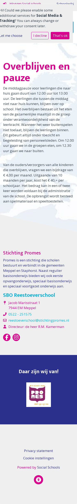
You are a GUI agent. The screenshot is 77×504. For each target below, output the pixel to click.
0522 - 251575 (20, 314)
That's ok (60, 35)
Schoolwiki (65, 3)
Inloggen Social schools (22, 4)
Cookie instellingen (38, 458)
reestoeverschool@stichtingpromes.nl (38, 320)
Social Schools (48, 467)
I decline (40, 35)
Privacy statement (38, 450)
